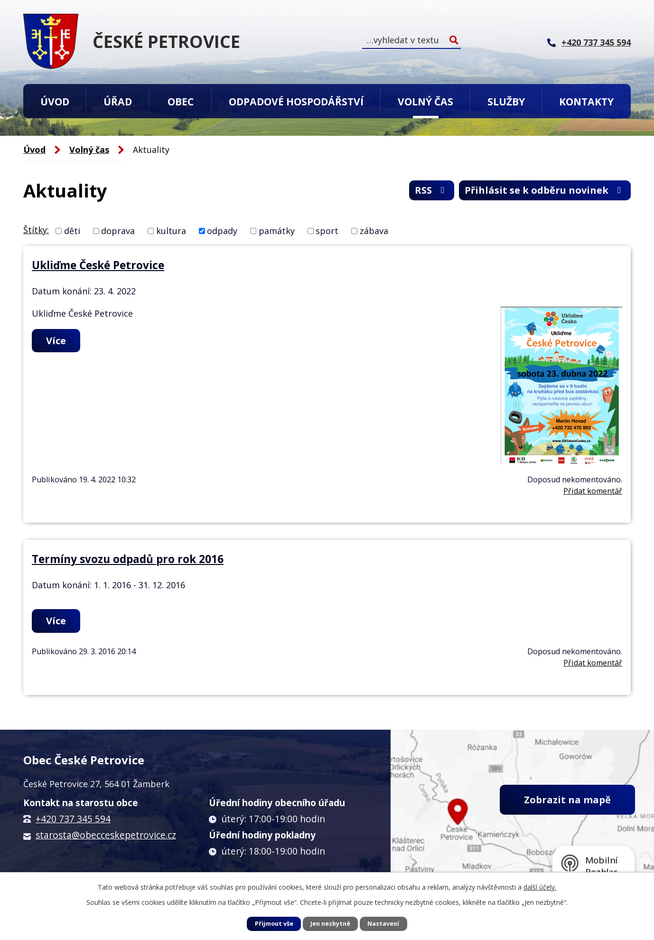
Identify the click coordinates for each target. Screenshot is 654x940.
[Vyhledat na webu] (411, 40)
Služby (506, 101)
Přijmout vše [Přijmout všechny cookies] (274, 924)
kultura (171, 230)
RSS (431, 190)
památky (277, 230)
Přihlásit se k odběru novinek (545, 190)
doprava (118, 230)
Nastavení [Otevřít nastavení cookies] (383, 924)
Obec (181, 101)
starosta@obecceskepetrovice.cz (106, 835)
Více (56, 340)
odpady (222, 230)
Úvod (54, 101)
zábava (374, 230)
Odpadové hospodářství (296, 101)
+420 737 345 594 (73, 819)
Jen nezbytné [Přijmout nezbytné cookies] (330, 924)
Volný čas (425, 101)
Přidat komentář (592, 491)
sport (327, 230)
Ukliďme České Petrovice (98, 265)
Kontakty (586, 101)
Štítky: (36, 229)
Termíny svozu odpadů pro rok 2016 (128, 559)
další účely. (539, 887)
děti (72, 230)
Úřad (117, 101)
